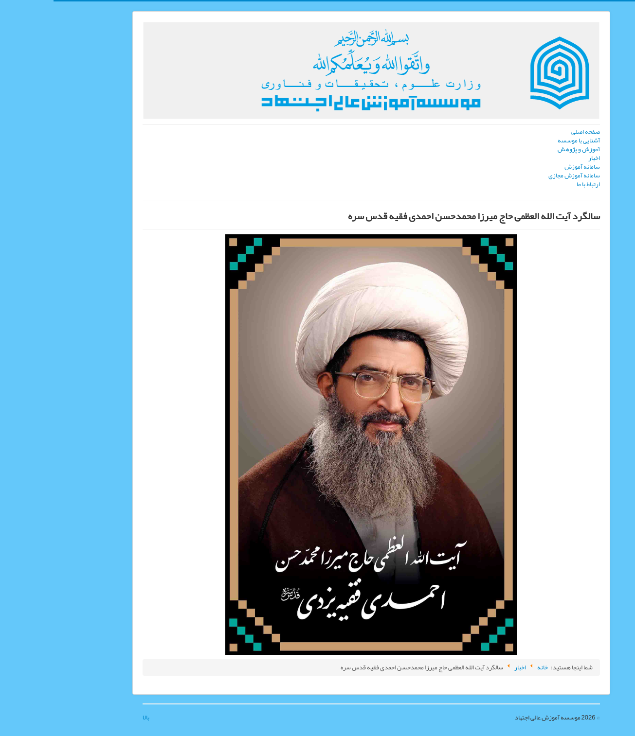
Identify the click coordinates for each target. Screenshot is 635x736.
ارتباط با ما (534, 184)
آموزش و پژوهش (525, 149)
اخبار (540, 158)
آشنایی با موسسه (525, 140)
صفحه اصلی (532, 131)
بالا (92, 717)
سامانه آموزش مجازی (520, 175)
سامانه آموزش (528, 166)
